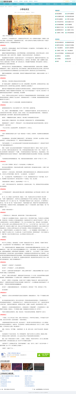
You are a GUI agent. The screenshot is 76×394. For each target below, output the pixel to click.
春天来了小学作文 (5, 378)
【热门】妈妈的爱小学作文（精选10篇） (10, 376)
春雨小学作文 (28, 378)
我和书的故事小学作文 (6, 382)
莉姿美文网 (36, 392)
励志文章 (69, 58)
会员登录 (67, 1)
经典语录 (31, 1)
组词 (58, 61)
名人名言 (69, 61)
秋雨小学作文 (28, 380)
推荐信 (68, 55)
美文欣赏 (16, 1)
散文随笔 (26, 1)
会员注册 (73, 1)
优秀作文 (10, 6)
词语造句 (36, 1)
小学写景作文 (4, 380)
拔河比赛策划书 (60, 42)
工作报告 (59, 58)
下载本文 (32, 12)
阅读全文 (28, 12)
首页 (6, 6)
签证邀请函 (59, 13)
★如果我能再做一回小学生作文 (42, 389)
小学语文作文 (4, 386)
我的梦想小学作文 (29, 384)
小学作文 (15, 6)
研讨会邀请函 (60, 19)
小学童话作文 (4, 384)
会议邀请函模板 (60, 24)
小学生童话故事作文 (30, 386)
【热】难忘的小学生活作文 (9, 389)
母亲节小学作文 (28, 376)
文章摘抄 (21, 1)
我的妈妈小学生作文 (30, 382)
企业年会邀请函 (70, 13)
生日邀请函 (69, 24)
